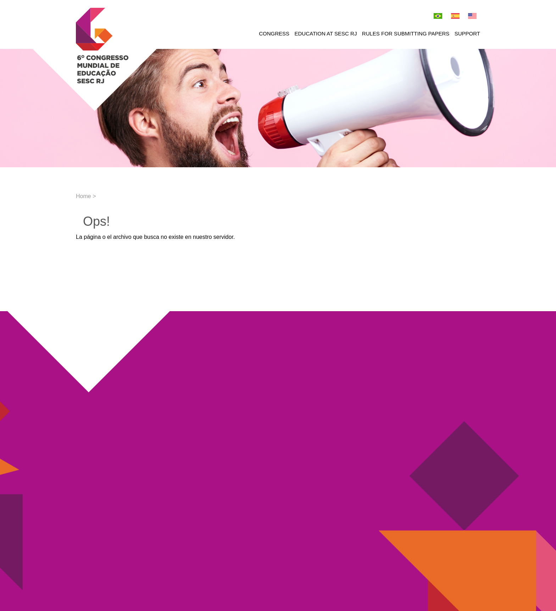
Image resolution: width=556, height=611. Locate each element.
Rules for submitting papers (405, 33)
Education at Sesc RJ (326, 33)
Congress (274, 33)
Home (83, 196)
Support (467, 33)
